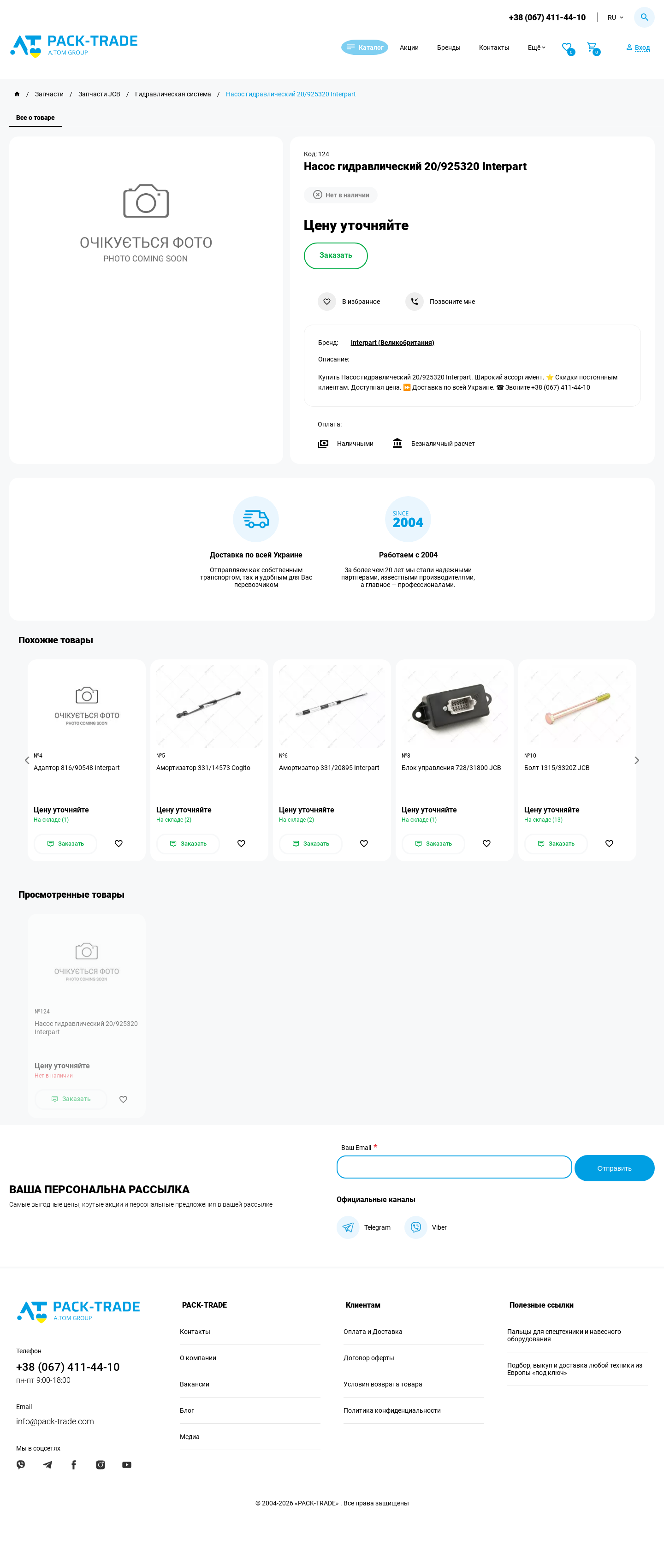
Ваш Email (356, 1149)
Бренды (460, 47)
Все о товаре (35, 117)
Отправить (613, 1167)
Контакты (506, 47)
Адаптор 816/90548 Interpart (78, 768)
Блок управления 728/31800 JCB (452, 768)
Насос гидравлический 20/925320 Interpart (86, 1029)
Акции (420, 47)
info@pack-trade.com (55, 1420)
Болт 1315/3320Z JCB (558, 768)
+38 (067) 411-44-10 (546, 17)
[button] (28, 760)
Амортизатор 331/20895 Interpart (330, 768)
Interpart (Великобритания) (392, 341)
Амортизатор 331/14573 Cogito (204, 768)
